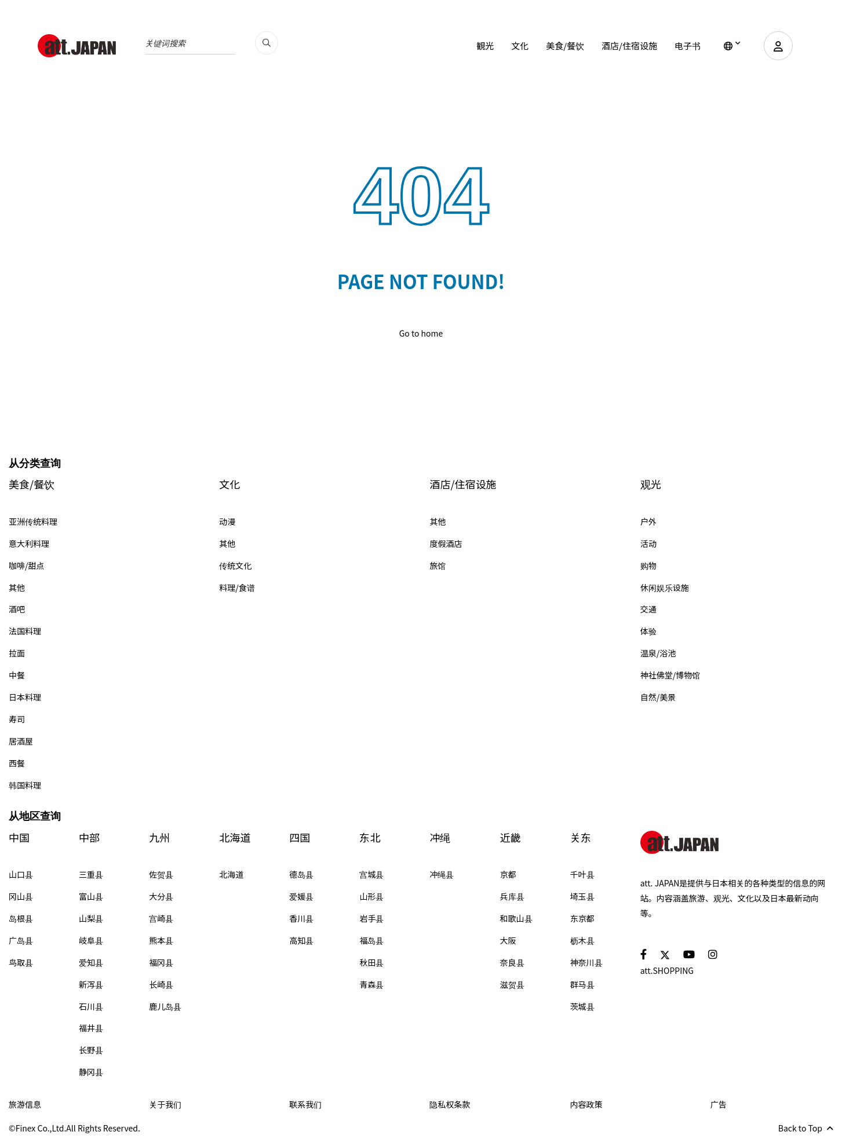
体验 (648, 631)
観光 (485, 45)
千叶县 (582, 874)
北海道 (234, 837)
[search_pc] (266, 42)
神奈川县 (586, 962)
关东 (580, 837)
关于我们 (165, 1104)
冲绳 (439, 837)
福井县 (91, 1028)
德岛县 (301, 874)
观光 (650, 484)
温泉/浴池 (658, 653)
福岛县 (371, 940)
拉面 (17, 653)
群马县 (582, 984)
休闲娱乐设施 (664, 587)
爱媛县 (301, 896)
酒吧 (17, 609)
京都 (508, 874)
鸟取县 (21, 962)
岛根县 (21, 918)
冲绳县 (441, 874)
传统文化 (235, 565)
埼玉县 (582, 896)
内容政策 (586, 1104)
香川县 (301, 918)
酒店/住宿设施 (629, 45)
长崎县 (161, 984)
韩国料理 (25, 785)
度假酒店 (446, 543)
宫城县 (371, 874)
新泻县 (91, 984)
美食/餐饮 (565, 45)
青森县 (371, 984)
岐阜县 (91, 940)
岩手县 (371, 918)
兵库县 (512, 896)
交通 (648, 609)
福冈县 (161, 962)
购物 (648, 565)
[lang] (732, 46)
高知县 (301, 940)
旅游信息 (25, 1104)
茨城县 (582, 1006)
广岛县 (21, 940)
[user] (778, 45)
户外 (648, 521)
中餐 (17, 675)
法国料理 (25, 631)
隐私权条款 (449, 1104)
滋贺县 (512, 984)
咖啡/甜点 (27, 565)
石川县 (91, 1006)
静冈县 (91, 1072)
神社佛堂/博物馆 (670, 675)
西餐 (17, 763)
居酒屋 (21, 741)
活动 (648, 543)
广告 (718, 1104)
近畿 (510, 837)
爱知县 (91, 962)
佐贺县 (161, 874)
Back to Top (805, 1128)
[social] (643, 953)
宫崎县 (161, 918)
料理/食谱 (237, 587)
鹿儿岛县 (165, 1006)
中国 (19, 837)
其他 (17, 587)
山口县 (21, 874)
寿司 (17, 719)
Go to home (421, 333)
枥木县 (582, 940)
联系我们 (305, 1104)
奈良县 (512, 962)
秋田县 (371, 962)
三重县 (91, 874)
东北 (369, 837)
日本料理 (25, 697)
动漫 (227, 521)
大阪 (508, 940)
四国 (299, 837)
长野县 (91, 1050)
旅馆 (438, 565)
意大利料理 (29, 543)
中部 (89, 837)
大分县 (161, 896)
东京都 (582, 918)
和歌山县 (516, 918)
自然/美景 (658, 697)
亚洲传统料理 (33, 521)
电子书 (688, 45)
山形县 (371, 896)
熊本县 (161, 940)
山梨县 (91, 918)
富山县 (91, 896)
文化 (519, 45)
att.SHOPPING (667, 970)
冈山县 (21, 896)
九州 (159, 837)
